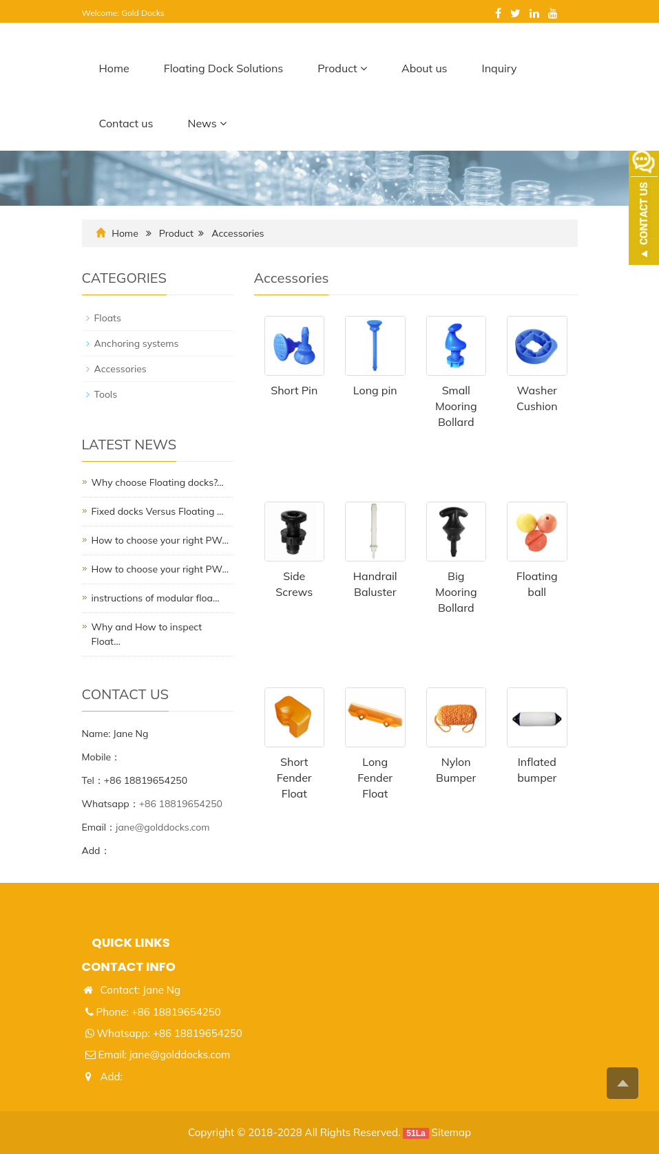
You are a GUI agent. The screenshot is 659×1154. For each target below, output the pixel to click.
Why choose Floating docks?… (158, 482)
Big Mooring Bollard (456, 592)
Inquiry (499, 68)
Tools (106, 394)
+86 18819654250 (180, 804)
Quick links (131, 942)
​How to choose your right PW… (160, 540)
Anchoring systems (136, 343)
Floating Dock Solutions (224, 68)
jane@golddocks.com (163, 827)
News (206, 123)
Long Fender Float (375, 777)
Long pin (375, 390)
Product (342, 68)
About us (424, 68)
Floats (107, 318)
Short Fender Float (294, 777)
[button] (363, 68)
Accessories (237, 233)
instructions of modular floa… (156, 598)
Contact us (126, 123)
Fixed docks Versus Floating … (158, 511)
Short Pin (294, 390)
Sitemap (451, 1132)
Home (114, 68)
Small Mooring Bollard (456, 406)
